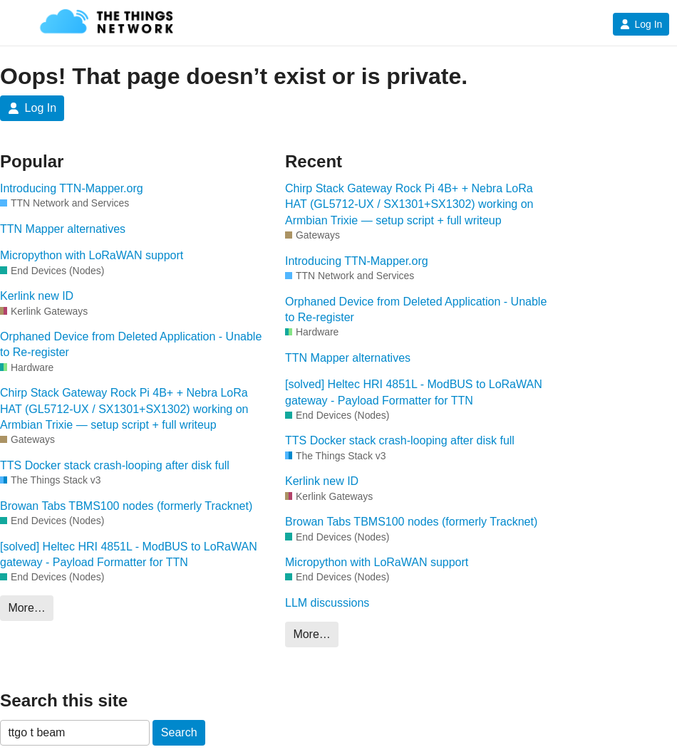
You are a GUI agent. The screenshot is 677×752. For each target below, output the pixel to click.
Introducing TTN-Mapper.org (71, 188)
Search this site (64, 700)
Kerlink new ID (36, 296)
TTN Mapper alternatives (62, 229)
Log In (641, 24)
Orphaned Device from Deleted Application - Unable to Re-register (131, 344)
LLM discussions (327, 603)
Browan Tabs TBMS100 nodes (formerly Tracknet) (126, 506)
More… (26, 608)
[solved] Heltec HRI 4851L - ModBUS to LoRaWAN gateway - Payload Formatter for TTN (128, 554)
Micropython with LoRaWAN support (91, 255)
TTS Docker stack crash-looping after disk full (114, 465)
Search (179, 732)
